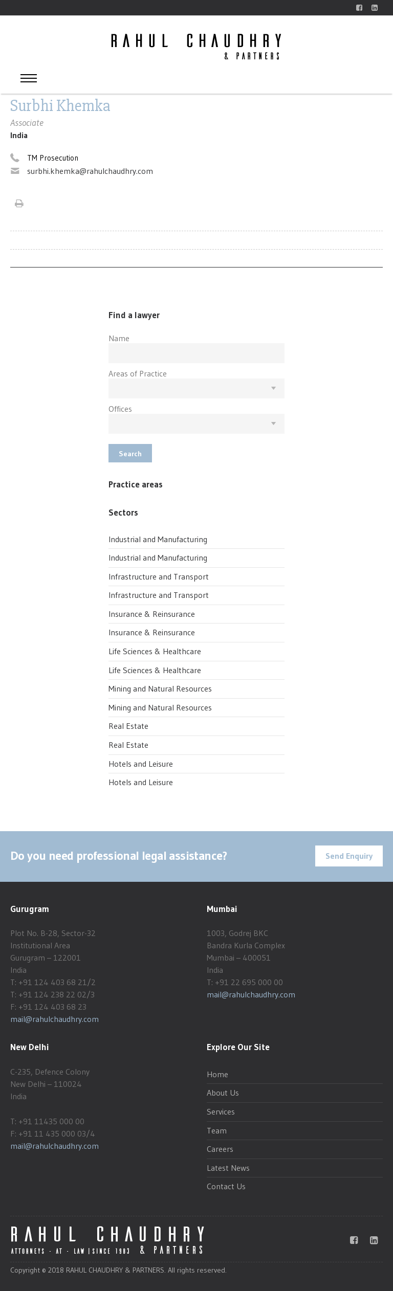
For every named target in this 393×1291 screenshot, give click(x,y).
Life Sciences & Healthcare (154, 651)
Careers (220, 1149)
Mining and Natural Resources (160, 688)
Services (221, 1111)
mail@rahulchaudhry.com (54, 1019)
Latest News (228, 1168)
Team (217, 1130)
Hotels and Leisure (140, 764)
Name (118, 338)
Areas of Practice (137, 373)
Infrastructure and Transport (158, 576)
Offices (120, 409)
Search (130, 453)
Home (217, 1074)
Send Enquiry (349, 856)
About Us (223, 1092)
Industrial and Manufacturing (157, 539)
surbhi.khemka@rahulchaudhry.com (90, 171)
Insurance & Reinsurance (151, 614)
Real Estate (128, 726)
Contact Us (226, 1186)
